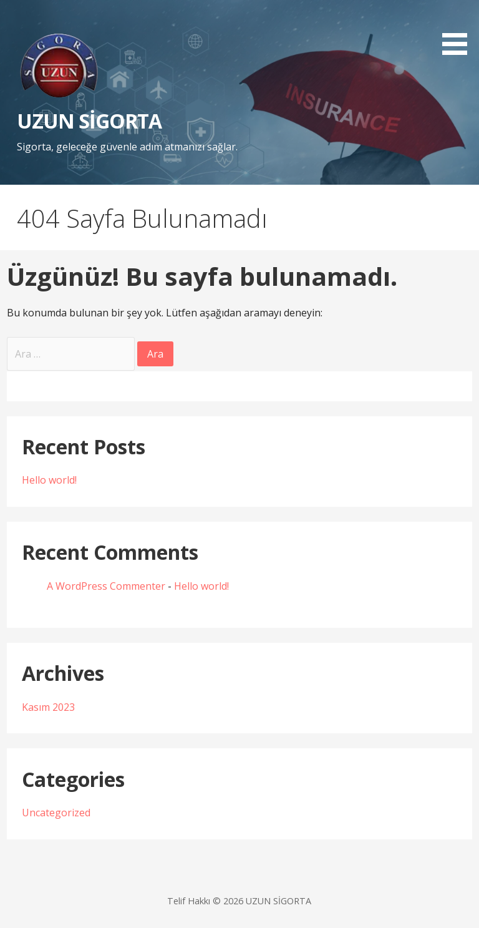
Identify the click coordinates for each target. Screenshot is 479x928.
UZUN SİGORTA (89, 120)
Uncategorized (56, 812)
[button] (459, 29)
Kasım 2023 (48, 707)
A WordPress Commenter (106, 586)
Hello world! (49, 480)
